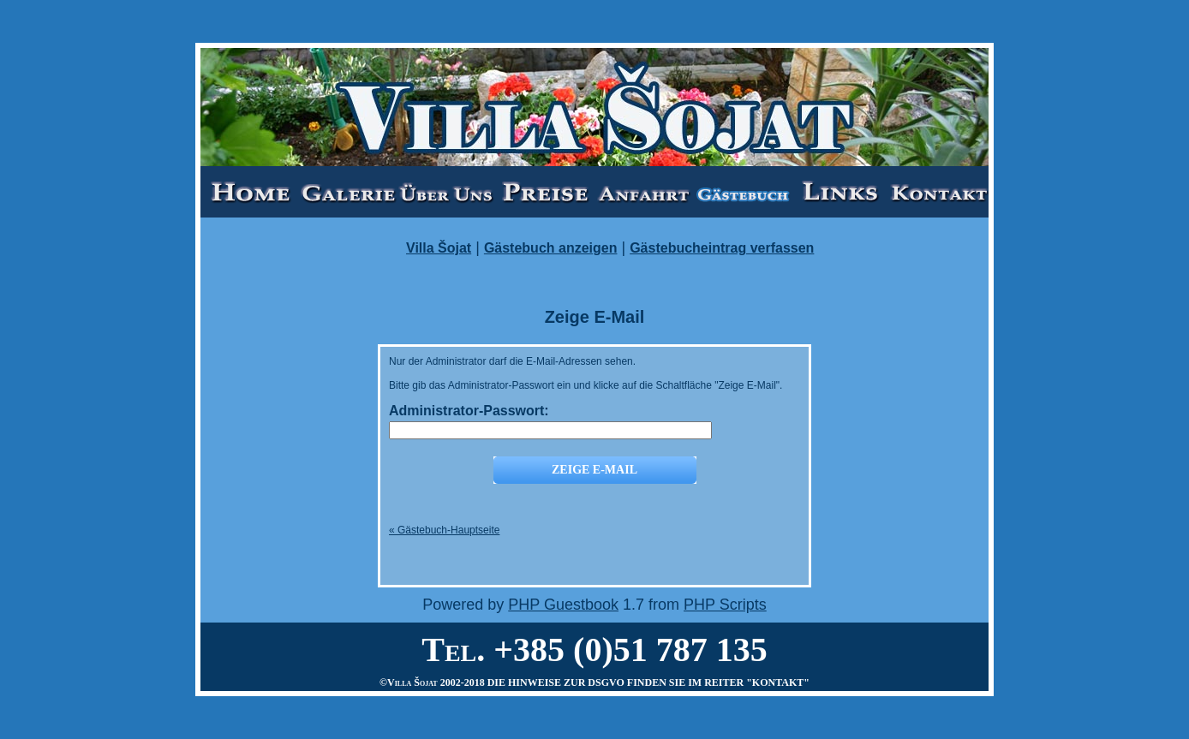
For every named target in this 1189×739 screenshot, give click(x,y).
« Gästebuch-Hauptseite (444, 530)
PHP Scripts (725, 604)
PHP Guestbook (563, 604)
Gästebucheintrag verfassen (722, 248)
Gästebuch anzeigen (551, 248)
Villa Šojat (438, 248)
